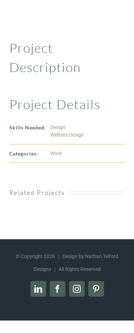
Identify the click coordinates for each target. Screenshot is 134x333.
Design (57, 127)
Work (56, 153)
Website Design (67, 135)
